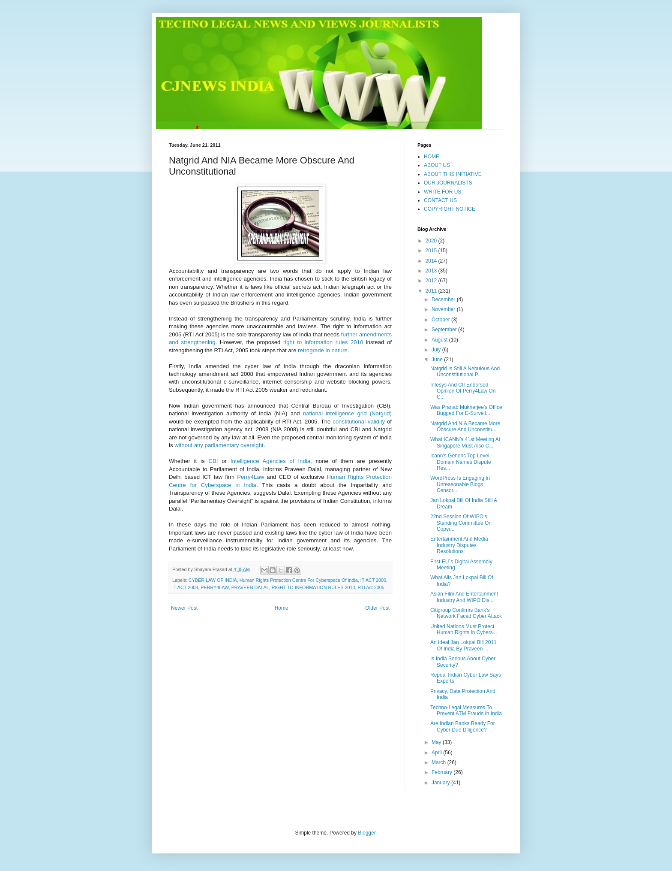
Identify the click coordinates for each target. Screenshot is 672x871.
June (438, 360)
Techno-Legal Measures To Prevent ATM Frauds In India (466, 711)
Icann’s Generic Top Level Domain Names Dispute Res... (460, 462)
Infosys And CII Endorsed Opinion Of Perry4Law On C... (462, 391)
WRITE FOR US (442, 192)
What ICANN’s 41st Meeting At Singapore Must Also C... (465, 442)
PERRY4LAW (214, 587)
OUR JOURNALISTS (448, 183)
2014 (432, 261)
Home (281, 608)
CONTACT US (440, 200)
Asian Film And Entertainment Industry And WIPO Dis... (464, 597)
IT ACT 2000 (373, 580)
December (444, 299)
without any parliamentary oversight (218, 445)
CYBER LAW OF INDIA (213, 580)
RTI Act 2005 (370, 587)
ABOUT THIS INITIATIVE (453, 174)
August (440, 340)
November (444, 309)
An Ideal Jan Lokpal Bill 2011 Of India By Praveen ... (463, 645)
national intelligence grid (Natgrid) (347, 413)
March (439, 762)
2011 (432, 291)
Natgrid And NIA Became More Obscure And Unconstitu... (465, 426)
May (437, 742)
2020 (432, 241)
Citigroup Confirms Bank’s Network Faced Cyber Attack (466, 613)
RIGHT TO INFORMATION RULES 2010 (313, 587)
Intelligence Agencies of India (270, 461)
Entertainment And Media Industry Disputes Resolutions (459, 545)
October (441, 320)
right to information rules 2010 (323, 342)
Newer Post (184, 608)
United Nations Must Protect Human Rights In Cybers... (463, 629)
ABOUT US (437, 165)
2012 (432, 281)
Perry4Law (250, 477)
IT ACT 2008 (185, 587)
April (437, 753)
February (442, 772)
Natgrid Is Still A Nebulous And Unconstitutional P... (465, 372)
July (437, 350)
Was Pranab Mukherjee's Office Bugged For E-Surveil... (466, 410)
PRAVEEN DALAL (250, 587)
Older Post (377, 608)
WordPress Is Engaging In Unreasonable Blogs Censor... (460, 484)
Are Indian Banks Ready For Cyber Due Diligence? (462, 726)
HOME (431, 157)
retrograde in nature (323, 350)
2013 (432, 271)
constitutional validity (359, 421)
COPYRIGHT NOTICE (449, 209)
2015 (432, 251)
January (441, 783)
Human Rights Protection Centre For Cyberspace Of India (299, 580)
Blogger (366, 833)
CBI (213, 461)
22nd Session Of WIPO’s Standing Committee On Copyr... (461, 523)
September (445, 330)
